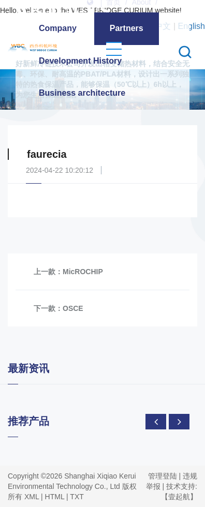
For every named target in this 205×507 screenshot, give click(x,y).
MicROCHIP (83, 271)
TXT (76, 497)
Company (58, 28)
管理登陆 (162, 476)
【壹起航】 (179, 497)
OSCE (73, 308)
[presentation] (155, 421)
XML (31, 497)
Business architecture (82, 92)
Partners (126, 28)
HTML (55, 497)
